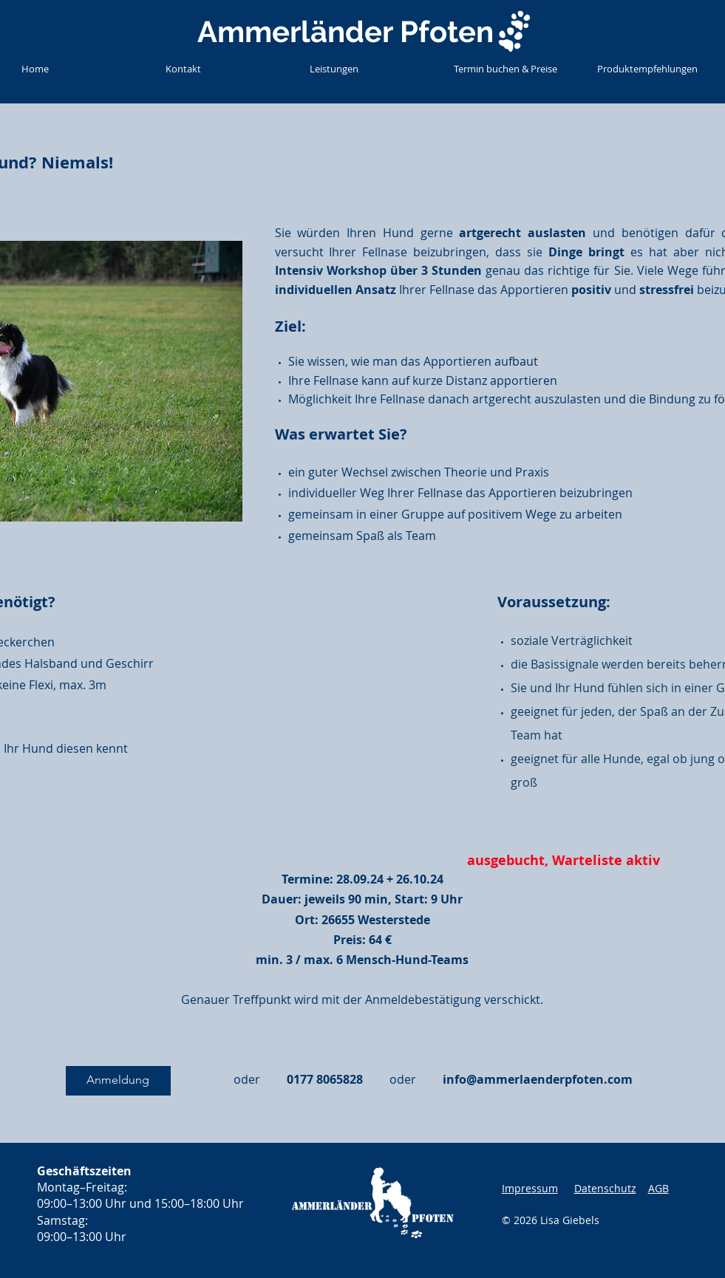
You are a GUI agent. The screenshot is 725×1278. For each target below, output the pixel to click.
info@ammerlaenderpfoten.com (538, 1079)
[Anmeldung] (118, 1081)
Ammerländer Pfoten (345, 31)
